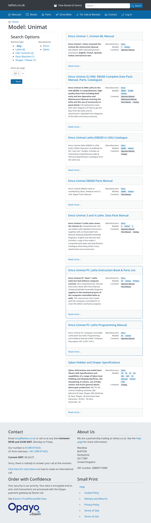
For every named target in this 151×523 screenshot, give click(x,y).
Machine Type (17, 42)
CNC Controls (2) (24, 53)
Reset (18, 81)
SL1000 (130, 91)
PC (122, 281)
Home (15, 21)
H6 (134, 373)
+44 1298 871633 (38, 451)
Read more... (74, 66)
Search (138, 5)
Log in (128, 14)
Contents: (115, 49)
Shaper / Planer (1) (25, 60)
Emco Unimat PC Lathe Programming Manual (97, 325)
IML (122, 376)
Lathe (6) (20, 49)
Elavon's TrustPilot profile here (29, 498)
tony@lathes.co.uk (25, 438)
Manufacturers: (112, 44)
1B (122, 373)
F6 (130, 373)
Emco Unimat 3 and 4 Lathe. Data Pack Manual (98, 215)
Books (33, 14)
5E (126, 373)
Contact (112, 14)
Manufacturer (44, 42)
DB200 (123, 91)
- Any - (19, 46)
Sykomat (124, 379)
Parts (48, 14)
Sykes (123, 370)
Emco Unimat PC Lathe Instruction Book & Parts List (101, 270)
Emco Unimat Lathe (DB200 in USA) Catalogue (97, 137)
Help (82, 487)
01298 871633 (32, 447)
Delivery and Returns (95, 498)
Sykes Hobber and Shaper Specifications (94, 362)
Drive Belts (66, 14)
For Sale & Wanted (90, 14)
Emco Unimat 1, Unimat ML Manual (91, 36)
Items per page (18, 68)
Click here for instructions (22, 469)
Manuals (16, 14)
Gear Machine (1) (24, 56)
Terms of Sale (91, 510)
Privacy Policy (91, 504)
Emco (123, 44)
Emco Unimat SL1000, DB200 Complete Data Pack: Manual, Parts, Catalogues (100, 78)
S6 (132, 376)
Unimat (127, 47)
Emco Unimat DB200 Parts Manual (90, 181)
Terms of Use (91, 516)
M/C (127, 376)
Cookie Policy (91, 492)
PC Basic (136, 281)
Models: (115, 47)
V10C (123, 382)
